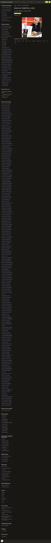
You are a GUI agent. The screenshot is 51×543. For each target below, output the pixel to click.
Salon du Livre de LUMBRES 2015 (7, 257)
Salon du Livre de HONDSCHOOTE (7, 396)
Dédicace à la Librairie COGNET (6, 188)
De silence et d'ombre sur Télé (6, 80)
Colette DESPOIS (4, 427)
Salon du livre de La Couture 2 (6, 153)
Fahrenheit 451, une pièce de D (6, 337)
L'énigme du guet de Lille (6, 510)
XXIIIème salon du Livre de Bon (6, 403)
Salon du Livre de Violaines (6, 128)
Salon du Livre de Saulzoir (6, 166)
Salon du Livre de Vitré (5, 365)
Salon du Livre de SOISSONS (6, 219)
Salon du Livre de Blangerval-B (6, 398)
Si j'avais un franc (4, 466)
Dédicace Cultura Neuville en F (6, 189)
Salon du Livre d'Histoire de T (6, 234)
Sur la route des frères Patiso (6, 471)
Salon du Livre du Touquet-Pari (6, 290)
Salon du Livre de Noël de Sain (6, 163)
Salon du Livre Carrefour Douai (6, 304)
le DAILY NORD (4, 44)
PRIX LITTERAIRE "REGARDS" (6, 370)
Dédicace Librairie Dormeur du (6, 221)
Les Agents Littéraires (5, 82)
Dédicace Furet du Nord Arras (6, 141)
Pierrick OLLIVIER (4, 424)
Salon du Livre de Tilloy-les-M (6, 186)
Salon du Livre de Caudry (6, 118)
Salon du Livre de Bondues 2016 (7, 246)
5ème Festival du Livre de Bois (6, 363)
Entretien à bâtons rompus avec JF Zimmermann (7, 519)
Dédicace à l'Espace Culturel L (6, 206)
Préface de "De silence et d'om (6, 350)
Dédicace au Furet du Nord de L (7, 267)
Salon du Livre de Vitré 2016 (6, 242)
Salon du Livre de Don (5, 342)
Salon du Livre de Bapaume (6, 204)
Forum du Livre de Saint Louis (6, 198)
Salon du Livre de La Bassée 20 (7, 355)
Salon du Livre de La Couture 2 (6, 145)
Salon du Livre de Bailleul (6, 353)
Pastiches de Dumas (5, 29)
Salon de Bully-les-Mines (6, 110)
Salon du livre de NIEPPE (5, 385)
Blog (2, 495)
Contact (3, 497)
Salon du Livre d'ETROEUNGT (6, 348)
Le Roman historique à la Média (7, 401)
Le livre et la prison (5, 386)
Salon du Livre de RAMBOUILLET (7, 390)
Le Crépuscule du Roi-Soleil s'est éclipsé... (7, 512)
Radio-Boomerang (5, 395)
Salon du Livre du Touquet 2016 (7, 236)
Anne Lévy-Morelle (5, 425)
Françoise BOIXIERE (5, 429)
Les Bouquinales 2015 (5, 269)
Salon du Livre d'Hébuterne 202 (7, 178)
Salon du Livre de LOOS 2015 (6, 254)
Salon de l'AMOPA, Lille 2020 (6, 181)
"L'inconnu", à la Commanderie (6, 123)
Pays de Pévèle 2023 (5, 31)
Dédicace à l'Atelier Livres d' (6, 173)
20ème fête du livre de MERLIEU (7, 360)
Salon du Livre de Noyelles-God (6, 160)
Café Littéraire (4, 393)
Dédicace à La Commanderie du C (7, 171)
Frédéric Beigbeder (5, 461)
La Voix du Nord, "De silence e (6, 79)
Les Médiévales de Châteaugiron (7, 317)
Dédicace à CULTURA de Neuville (7, 224)
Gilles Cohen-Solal (4, 432)
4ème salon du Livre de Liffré (6, 358)
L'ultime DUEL (4, 12)
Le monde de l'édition (5, 514)
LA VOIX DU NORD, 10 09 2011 (6, 77)
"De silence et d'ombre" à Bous (6, 333)
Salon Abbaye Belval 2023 (6, 146)
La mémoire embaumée (5, 476)
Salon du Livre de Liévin (5, 133)
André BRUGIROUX (5, 419)
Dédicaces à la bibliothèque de (6, 251)
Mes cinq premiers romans (6, 20)
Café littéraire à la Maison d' (6, 345)
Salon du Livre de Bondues (6, 158)
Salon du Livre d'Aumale (5, 300)
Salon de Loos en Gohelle (6, 105)
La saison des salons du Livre (6, 456)
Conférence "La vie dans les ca (6, 161)
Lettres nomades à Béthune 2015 (7, 264)
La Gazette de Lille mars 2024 (6, 27)
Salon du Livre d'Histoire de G (6, 239)
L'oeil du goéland (4, 449)
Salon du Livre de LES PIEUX (6, 214)
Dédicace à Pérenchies (5, 249)
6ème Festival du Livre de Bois (6, 400)
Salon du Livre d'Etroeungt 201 (6, 287)
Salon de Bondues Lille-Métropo (7, 368)
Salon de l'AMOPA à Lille (5, 199)
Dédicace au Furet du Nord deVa (7, 274)
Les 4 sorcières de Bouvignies (6, 10)
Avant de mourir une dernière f (7, 9)
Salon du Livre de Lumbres (6, 380)
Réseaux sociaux (4, 19)
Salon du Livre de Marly (5, 201)
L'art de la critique (4, 459)
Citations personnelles (5, 485)
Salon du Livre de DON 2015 (6, 284)
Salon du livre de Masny (5, 168)
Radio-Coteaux (4, 41)
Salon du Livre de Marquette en (7, 130)
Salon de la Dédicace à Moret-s (7, 241)
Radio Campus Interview (5, 32)
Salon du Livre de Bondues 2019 (7, 211)
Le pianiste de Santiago (5, 450)
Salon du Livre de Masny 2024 (6, 191)
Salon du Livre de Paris (5, 244)
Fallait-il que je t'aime (5, 444)
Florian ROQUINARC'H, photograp (7, 422)
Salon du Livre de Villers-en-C (6, 115)
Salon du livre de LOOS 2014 (6, 289)
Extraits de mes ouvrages (6, 410)
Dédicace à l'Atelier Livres (6, 140)
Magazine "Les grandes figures (7, 59)
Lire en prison (4, 294)
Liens (2, 500)
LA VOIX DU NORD (4, 75)
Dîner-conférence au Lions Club (7, 277)
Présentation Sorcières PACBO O (7, 148)
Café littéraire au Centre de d (6, 297)
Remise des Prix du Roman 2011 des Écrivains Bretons (7, 517)
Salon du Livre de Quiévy (5, 125)
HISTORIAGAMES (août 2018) (6, 54)
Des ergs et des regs (5, 440)
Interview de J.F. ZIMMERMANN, (7, 72)
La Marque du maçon (5, 474)
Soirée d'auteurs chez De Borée (7, 203)
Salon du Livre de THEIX (5, 375)
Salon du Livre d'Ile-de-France (6, 373)
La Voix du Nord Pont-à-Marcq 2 (7, 26)
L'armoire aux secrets (5, 445)
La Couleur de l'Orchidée (5, 473)
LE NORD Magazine (5, 84)
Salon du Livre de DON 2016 (6, 247)
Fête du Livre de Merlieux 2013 (6, 322)
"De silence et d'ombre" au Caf (6, 343)
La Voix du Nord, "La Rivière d (6, 74)
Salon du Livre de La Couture (6, 103)
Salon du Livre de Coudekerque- (7, 305)
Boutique (3, 492)
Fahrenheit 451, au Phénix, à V (6, 340)
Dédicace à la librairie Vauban (6, 196)
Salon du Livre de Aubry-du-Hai (7, 151)
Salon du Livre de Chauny (6, 194)
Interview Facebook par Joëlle (6, 138)
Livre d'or (3, 502)
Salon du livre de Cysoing (6, 107)
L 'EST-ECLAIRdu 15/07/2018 (6, 52)
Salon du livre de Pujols (5, 388)
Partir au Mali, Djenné (5, 525)
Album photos (4, 536)
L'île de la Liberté (4, 14)
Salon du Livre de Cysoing (6, 108)
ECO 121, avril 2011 (5, 85)
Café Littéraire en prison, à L (6, 295)
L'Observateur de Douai (5, 34)
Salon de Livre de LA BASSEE (6, 383)
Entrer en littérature (5, 457)
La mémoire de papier (5, 442)
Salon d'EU (3, 325)
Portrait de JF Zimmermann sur (7, 69)
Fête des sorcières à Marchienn (7, 176)
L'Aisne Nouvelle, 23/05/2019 (6, 49)
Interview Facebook (5, 37)
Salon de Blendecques (5, 381)
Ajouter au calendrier (17, 13)
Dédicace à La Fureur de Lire (6, 156)
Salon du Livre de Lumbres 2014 (7, 292)
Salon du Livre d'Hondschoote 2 (7, 226)
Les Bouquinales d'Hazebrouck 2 (7, 183)
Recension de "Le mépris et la (6, 64)
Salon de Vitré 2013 (5, 330)
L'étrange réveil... (4, 447)
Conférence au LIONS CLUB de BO (7, 279)
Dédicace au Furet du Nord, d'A (6, 208)
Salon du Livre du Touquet (6, 347)
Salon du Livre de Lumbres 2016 (7, 237)
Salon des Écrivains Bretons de (6, 378)
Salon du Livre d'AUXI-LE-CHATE (7, 327)
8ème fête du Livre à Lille (6, 315)
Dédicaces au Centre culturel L (6, 285)
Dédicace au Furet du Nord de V (7, 229)
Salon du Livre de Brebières (6, 112)
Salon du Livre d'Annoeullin (6, 320)
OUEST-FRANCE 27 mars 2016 (6, 67)
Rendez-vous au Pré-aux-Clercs (7, 17)
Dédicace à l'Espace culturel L (6, 231)
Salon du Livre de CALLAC (6, 391)
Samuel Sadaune (4, 430)
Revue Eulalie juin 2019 (5, 47)
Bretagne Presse (4, 39)
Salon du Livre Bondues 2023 (6, 155)
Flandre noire (4, 478)
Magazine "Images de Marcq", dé (7, 62)
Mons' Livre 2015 (4, 256)
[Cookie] (2, 541)
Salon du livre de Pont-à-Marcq (7, 120)
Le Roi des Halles (4, 15)
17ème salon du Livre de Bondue (7, 272)
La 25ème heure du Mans (6, 352)
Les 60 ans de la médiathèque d (7, 150)
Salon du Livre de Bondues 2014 (7, 307)
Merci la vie (3, 439)
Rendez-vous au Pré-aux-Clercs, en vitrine (7, 508)
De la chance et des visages (6, 468)
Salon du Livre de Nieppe (6, 299)
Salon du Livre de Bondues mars (7, 143)
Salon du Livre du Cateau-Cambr (7, 113)
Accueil (15, 5)
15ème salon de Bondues (6, 332)
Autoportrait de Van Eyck (6, 479)
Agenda (19, 5)
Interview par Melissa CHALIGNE (7, 335)
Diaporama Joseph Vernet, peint (7, 36)
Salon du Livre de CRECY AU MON (7, 262)
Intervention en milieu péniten (6, 302)
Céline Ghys (3, 417)
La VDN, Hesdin (4, 42)
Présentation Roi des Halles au (6, 209)
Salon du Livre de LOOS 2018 (6, 216)
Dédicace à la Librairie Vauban (6, 135)
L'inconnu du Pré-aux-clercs (6, 7)
